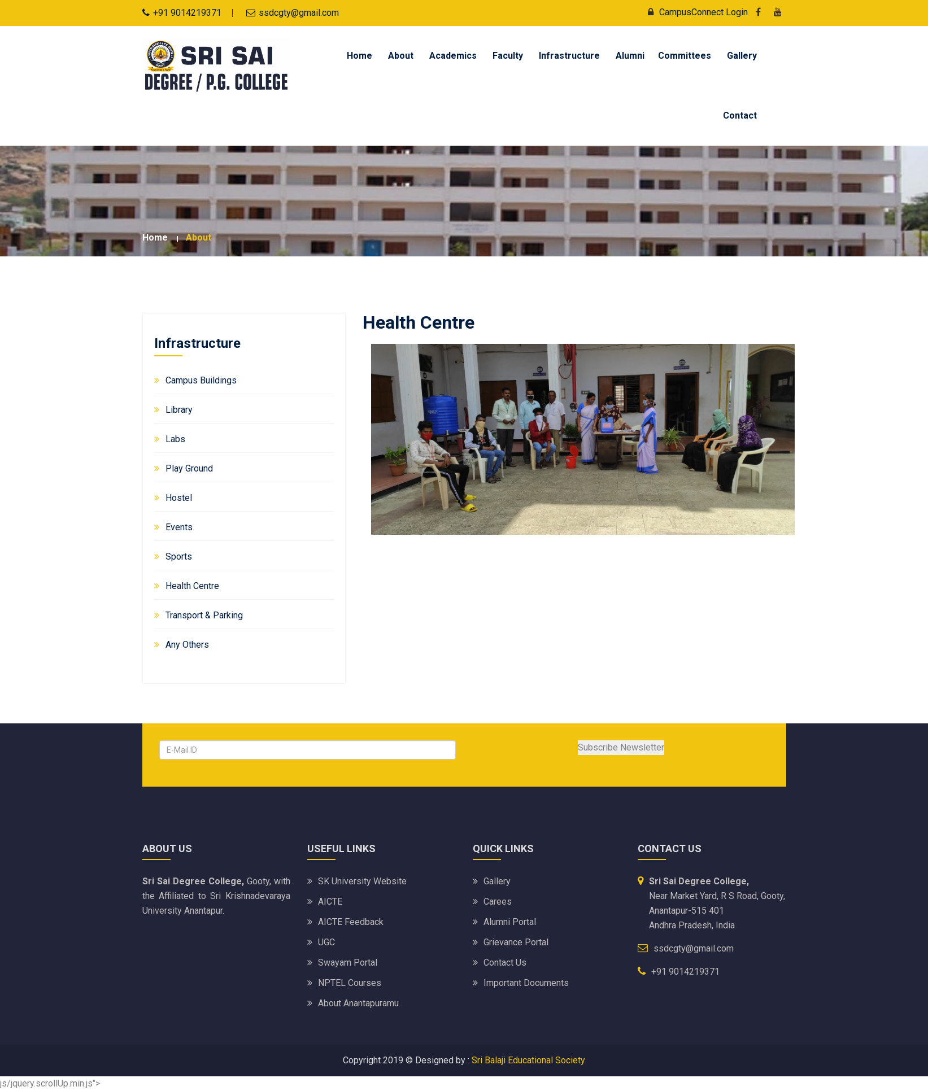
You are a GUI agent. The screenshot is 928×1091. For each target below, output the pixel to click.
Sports (178, 556)
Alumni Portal (509, 922)
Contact (740, 115)
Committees (684, 55)
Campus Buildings (201, 380)
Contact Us (504, 962)
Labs (175, 439)
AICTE (330, 901)
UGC (326, 942)
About (400, 55)
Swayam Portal (347, 962)
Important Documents (526, 982)
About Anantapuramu (358, 1003)
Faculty (508, 55)
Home (359, 55)
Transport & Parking (204, 615)
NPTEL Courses (349, 982)
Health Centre (192, 586)
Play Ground (189, 468)
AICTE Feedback (351, 922)
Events (179, 527)
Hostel (178, 497)
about (198, 237)
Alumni (630, 55)
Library (179, 409)
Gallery (742, 55)
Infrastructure (569, 55)
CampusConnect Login (695, 12)
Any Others (187, 644)
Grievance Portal (515, 942)
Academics (453, 55)
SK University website (362, 881)
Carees (497, 901)
